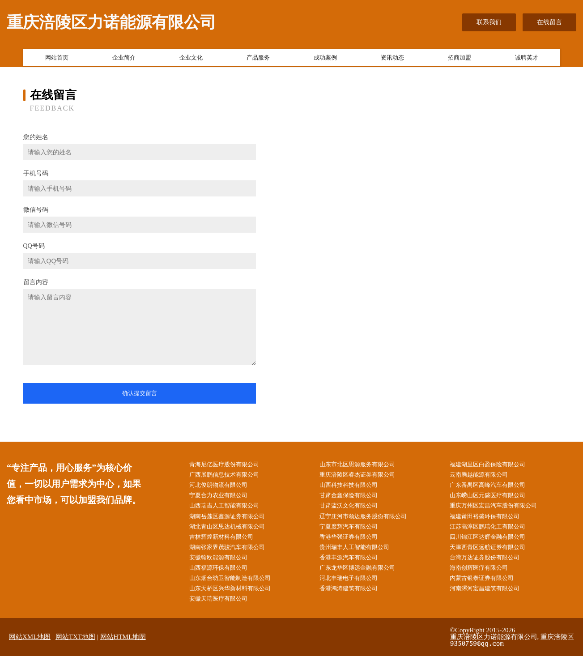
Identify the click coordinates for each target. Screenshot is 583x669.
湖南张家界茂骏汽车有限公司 (235, 555)
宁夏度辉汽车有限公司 (356, 532)
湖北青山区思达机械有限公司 (235, 532)
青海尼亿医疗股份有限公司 (232, 465)
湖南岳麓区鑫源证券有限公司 (235, 521)
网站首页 (56, 59)
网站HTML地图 (123, 649)
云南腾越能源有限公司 (486, 476)
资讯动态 (392, 59)
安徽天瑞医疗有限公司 (226, 611)
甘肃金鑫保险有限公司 (356, 499)
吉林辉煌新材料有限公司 (229, 544)
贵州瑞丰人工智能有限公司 (362, 555)
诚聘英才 (526, 59)
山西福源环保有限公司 (226, 578)
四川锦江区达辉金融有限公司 (495, 544)
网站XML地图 (30, 649)
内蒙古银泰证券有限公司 (489, 589)
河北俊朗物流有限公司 (226, 487)
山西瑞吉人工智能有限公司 (232, 510)
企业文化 (191, 59)
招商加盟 (459, 59)
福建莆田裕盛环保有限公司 (492, 521)
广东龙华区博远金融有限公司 (365, 578)
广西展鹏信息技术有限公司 (232, 476)
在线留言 (549, 22)
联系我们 (489, 22)
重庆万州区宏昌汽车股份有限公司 (502, 510)
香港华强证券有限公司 (356, 544)
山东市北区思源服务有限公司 (365, 465)
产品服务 (258, 59)
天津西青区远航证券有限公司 (495, 555)
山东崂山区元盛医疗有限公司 (495, 499)
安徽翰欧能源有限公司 (226, 566)
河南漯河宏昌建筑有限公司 (492, 600)
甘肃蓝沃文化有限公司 (356, 510)
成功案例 (325, 59)
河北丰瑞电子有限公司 (356, 589)
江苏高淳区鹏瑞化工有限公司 (495, 532)
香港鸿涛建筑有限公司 (356, 600)
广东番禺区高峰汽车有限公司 (495, 487)
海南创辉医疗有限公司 (486, 578)
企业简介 (124, 59)
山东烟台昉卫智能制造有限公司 (238, 589)
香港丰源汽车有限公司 (356, 566)
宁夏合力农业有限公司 (226, 499)
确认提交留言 (139, 393)
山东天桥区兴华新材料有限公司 (238, 600)
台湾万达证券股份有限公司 (492, 566)
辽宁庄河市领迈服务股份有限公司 (372, 521)
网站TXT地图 (75, 649)
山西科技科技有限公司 (356, 487)
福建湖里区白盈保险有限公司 (495, 465)
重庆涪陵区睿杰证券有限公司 (365, 476)
